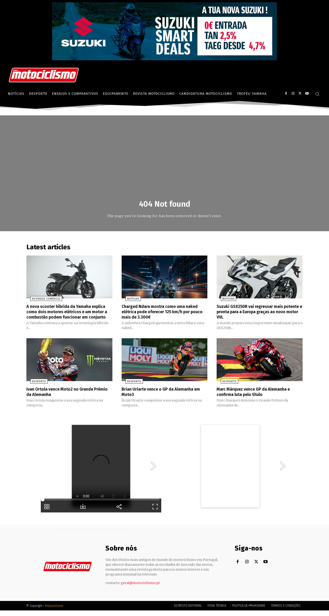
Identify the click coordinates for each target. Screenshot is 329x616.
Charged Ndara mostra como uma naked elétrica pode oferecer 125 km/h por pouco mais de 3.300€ (164, 313)
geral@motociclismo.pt (140, 588)
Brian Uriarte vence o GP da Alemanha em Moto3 (162, 397)
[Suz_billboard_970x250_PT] (164, 59)
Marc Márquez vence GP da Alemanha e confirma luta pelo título (258, 397)
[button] (317, 94)
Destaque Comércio (42, 300)
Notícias (129, 300)
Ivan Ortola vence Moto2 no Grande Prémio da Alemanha (63, 397)
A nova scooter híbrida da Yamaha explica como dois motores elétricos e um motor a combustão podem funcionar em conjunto (67, 315)
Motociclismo (54, 611)
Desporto (35, 387)
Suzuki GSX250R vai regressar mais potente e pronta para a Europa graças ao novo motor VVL (257, 313)
